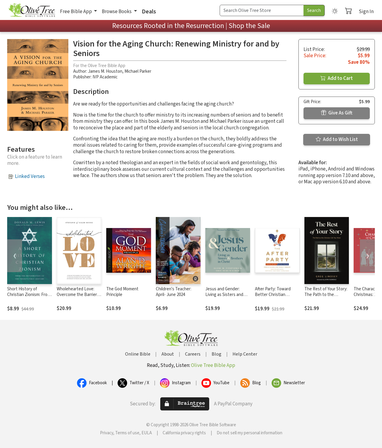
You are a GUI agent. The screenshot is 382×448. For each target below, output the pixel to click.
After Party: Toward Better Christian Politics (273, 294)
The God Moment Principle (122, 292)
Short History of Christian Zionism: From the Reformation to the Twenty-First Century (29, 297)
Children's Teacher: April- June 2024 (173, 292)
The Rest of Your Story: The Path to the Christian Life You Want (325, 294)
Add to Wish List (337, 139)
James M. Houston (105, 71)
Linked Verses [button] (30, 176)
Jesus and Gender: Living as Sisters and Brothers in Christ (224, 294)
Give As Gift (336, 113)
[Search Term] (262, 10)
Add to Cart (337, 78)
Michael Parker (137, 71)
